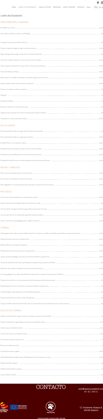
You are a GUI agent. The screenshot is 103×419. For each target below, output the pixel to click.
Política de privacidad (43, 418)
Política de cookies (54, 418)
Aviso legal (62, 418)
